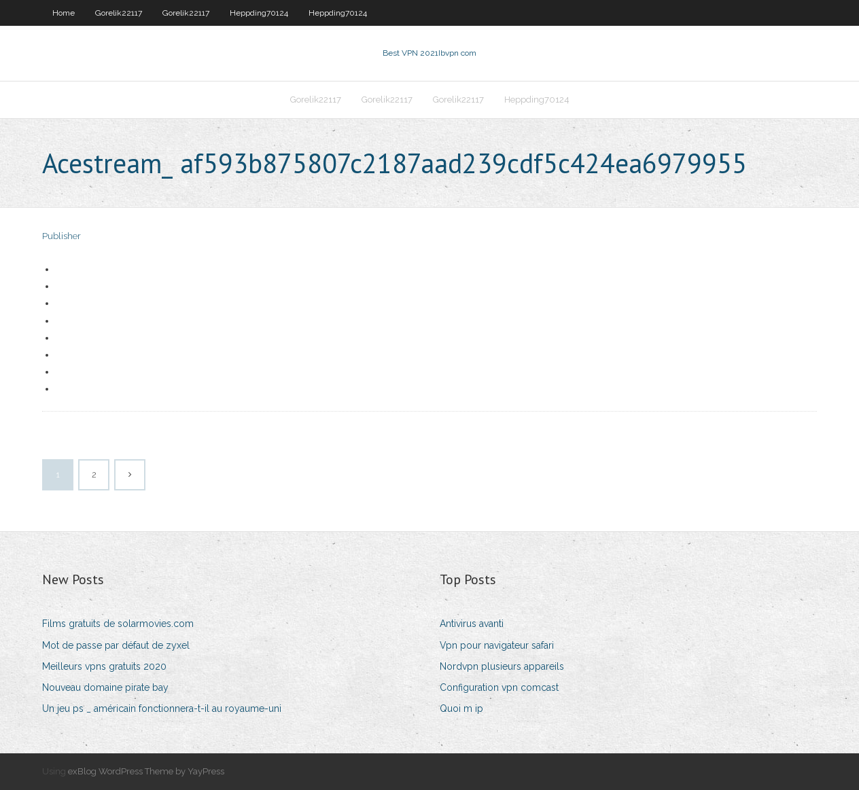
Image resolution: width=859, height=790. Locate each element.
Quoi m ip (461, 708)
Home (63, 13)
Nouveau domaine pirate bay (105, 687)
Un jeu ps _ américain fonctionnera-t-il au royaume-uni (161, 708)
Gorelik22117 (118, 13)
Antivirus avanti (472, 623)
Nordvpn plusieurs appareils (502, 666)
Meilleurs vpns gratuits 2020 (104, 666)
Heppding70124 (259, 13)
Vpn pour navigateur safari (497, 645)
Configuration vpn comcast (499, 687)
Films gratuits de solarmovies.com (118, 623)
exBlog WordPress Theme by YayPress (146, 771)
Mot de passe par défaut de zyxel (116, 645)
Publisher (61, 236)
